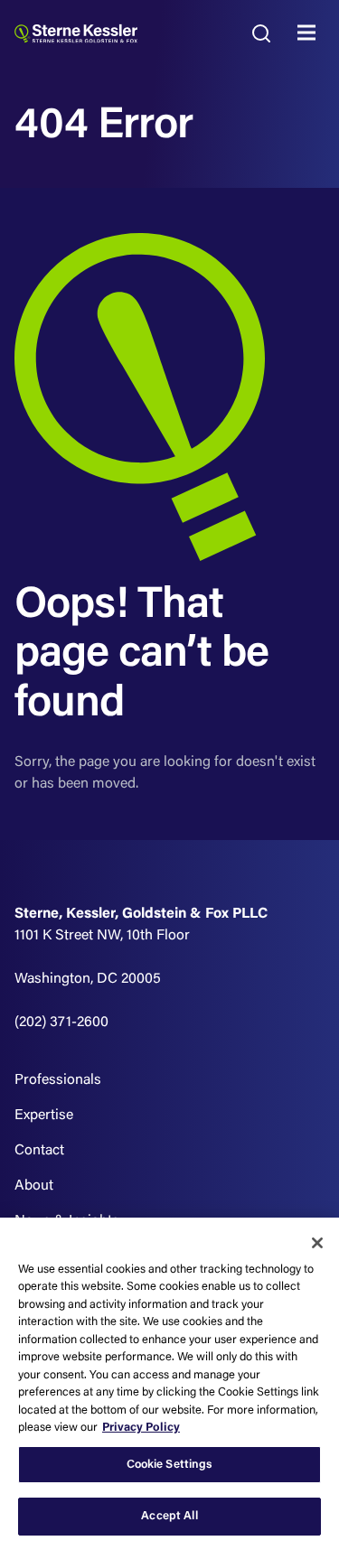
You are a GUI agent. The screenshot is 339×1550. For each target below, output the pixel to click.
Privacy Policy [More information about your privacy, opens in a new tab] (141, 1427)
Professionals (57, 1080)
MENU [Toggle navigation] (311, 33)
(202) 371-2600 (61, 1022)
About (33, 1186)
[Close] (317, 1243)
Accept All (169, 1516)
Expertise (43, 1115)
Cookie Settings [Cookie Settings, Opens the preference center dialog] (170, 1465)
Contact (39, 1151)
